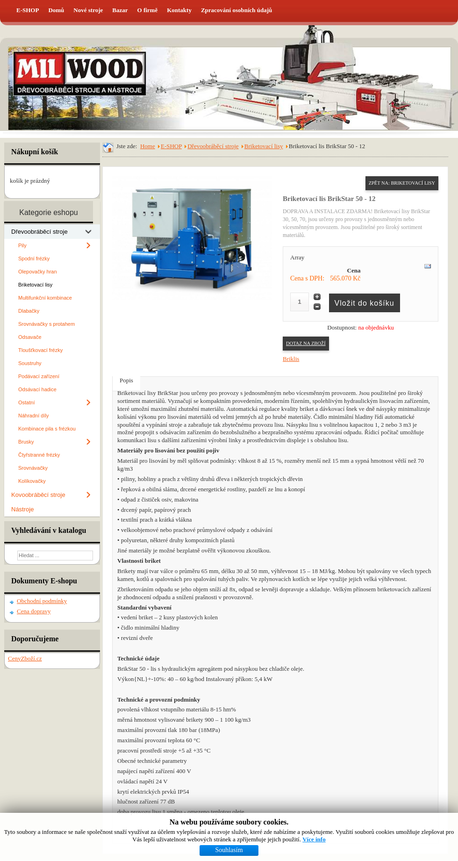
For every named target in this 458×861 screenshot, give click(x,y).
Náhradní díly (33, 415)
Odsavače (30, 337)
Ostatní (26, 402)
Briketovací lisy (35, 284)
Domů (56, 10)
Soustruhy (30, 363)
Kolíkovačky (32, 481)
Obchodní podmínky (42, 600)
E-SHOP (27, 10)
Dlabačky (28, 311)
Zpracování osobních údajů (236, 10)
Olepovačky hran (37, 271)
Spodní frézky (34, 258)
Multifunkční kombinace (45, 298)
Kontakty (179, 10)
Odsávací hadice (37, 389)
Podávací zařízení (38, 376)
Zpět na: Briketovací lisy (402, 183)
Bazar (120, 10)
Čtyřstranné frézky (39, 455)
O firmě (147, 10)
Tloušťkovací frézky (40, 350)
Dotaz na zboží (306, 343)
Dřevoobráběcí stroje (39, 231)
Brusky (26, 442)
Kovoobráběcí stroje (38, 494)
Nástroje (22, 509)
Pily (22, 245)
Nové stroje (88, 10)
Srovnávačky (33, 468)
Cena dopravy (34, 611)
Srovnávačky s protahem (46, 324)
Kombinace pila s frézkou (47, 428)
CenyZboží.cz (25, 658)
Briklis (291, 358)
